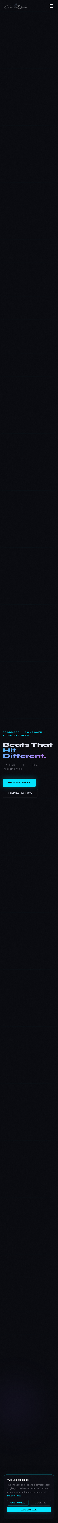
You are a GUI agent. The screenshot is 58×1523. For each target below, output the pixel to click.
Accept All (29, 1510)
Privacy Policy (14, 1495)
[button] (52, 5)
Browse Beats (19, 782)
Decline (40, 1503)
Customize (17, 1503)
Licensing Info (20, 793)
